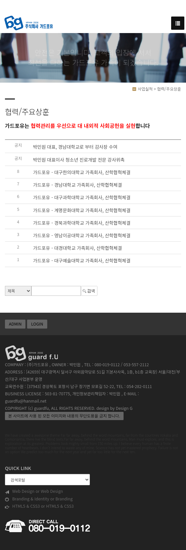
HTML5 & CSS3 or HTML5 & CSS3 (39, 506)
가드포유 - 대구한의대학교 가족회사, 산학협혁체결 (81, 172)
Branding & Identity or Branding (39, 499)
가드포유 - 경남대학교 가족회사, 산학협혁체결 (77, 184)
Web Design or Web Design (34, 491)
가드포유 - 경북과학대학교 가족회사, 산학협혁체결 (81, 222)
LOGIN (37, 324)
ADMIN (15, 324)
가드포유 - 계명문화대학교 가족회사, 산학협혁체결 (81, 210)
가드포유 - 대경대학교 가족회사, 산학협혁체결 (77, 248)
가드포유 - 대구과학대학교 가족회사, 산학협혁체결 (81, 197)
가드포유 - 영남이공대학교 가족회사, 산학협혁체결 (81, 235)
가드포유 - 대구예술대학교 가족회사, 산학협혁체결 (81, 260)
